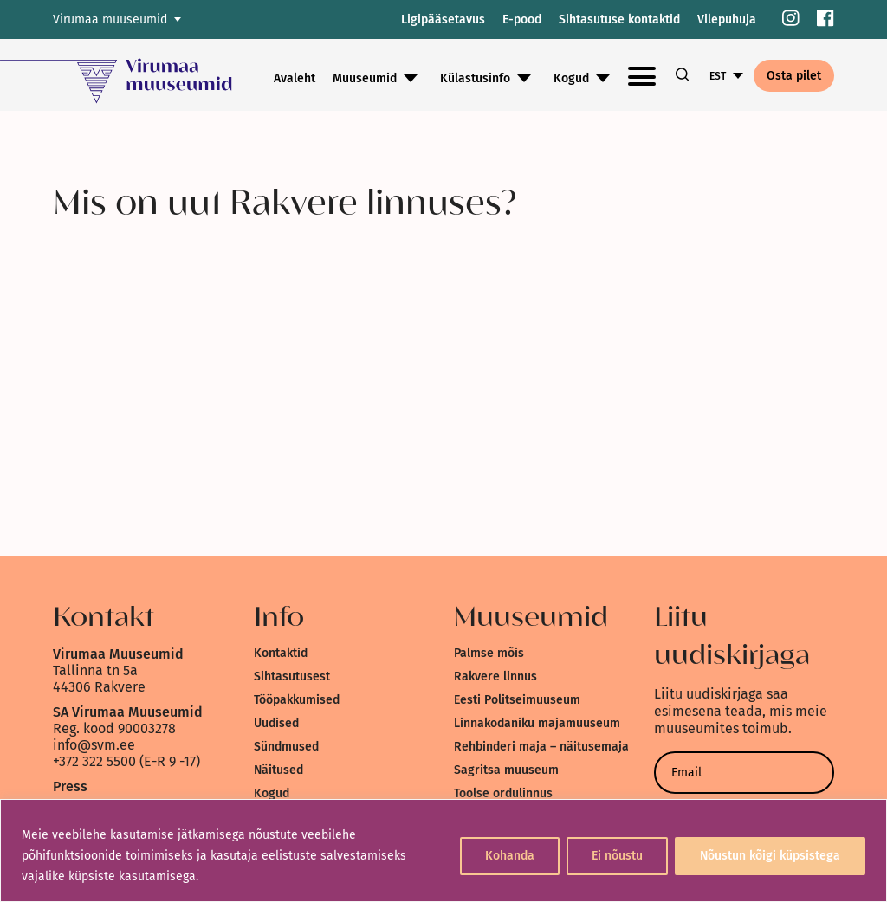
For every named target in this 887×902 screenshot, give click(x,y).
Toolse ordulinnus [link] (503, 793)
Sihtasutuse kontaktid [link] (619, 19)
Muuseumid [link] (365, 78)
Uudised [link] (276, 723)
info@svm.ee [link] (94, 745)
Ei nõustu (617, 855)
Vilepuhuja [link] (726, 19)
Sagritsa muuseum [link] (506, 770)
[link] (791, 19)
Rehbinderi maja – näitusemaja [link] (541, 746)
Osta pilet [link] (794, 75)
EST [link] (717, 76)
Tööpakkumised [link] (297, 700)
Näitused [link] (278, 770)
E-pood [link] (521, 19)
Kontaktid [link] (281, 653)
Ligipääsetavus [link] (443, 19)
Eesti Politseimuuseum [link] (517, 700)
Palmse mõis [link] (489, 653)
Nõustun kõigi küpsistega (770, 855)
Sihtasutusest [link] (292, 676)
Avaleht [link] (294, 78)
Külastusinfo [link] (475, 78)
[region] (443, 850)
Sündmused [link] (286, 746)
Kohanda (509, 855)
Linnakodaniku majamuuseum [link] (537, 723)
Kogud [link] (571, 78)
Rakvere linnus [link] (495, 676)
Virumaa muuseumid (110, 19)
